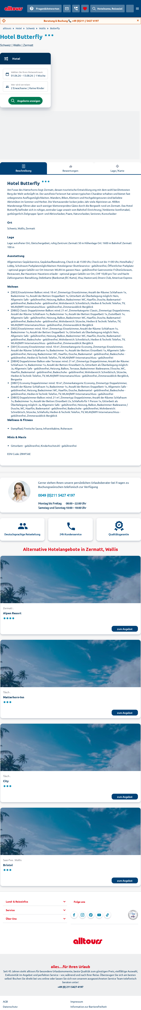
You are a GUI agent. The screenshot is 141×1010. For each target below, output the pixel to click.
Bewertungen (70, 169)
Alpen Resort (12, 614)
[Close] (138, 20)
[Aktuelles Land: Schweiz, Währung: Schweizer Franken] (130, 8)
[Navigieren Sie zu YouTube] (99, 916)
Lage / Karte (117, 169)
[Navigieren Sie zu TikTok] (107, 916)
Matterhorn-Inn (13, 698)
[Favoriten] (85, 8)
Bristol (8, 866)
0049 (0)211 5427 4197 (56, 496)
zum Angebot (124, 629)
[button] (36, 903)
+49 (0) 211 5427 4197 (70, 987)
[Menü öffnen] (137, 8)
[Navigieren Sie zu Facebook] (74, 916)
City (6, 782)
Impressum (76, 1002)
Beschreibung (23, 169)
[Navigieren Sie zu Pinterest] (91, 916)
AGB (5, 1002)
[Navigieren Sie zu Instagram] (82, 916)
